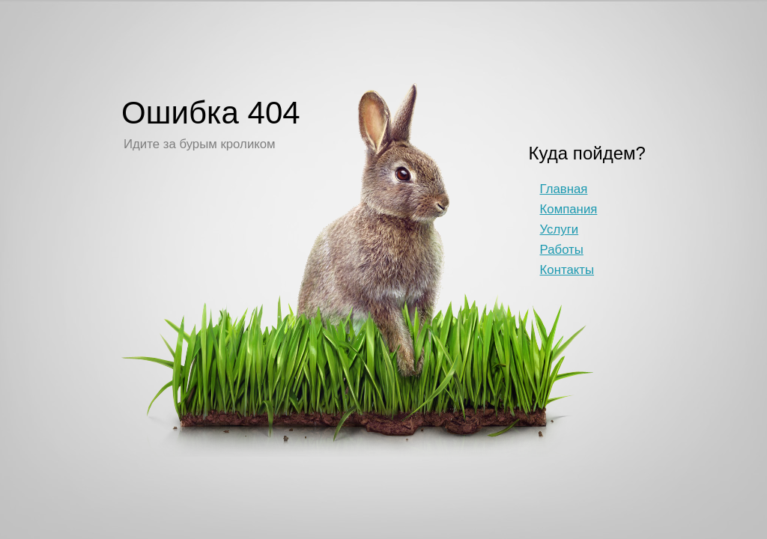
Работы (561, 250)
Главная (564, 189)
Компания (569, 209)
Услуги (559, 229)
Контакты (567, 270)
